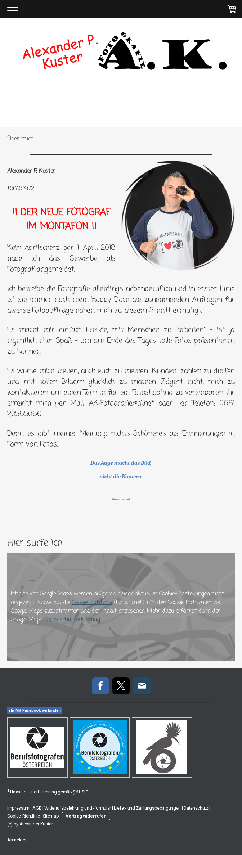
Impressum (18, 808)
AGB (36, 808)
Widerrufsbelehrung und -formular (77, 808)
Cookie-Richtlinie (92, 602)
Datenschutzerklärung (72, 620)
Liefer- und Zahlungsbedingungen (147, 808)
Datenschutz (196, 808)
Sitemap (51, 816)
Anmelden (17, 839)
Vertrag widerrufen (86, 816)
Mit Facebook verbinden (35, 710)
